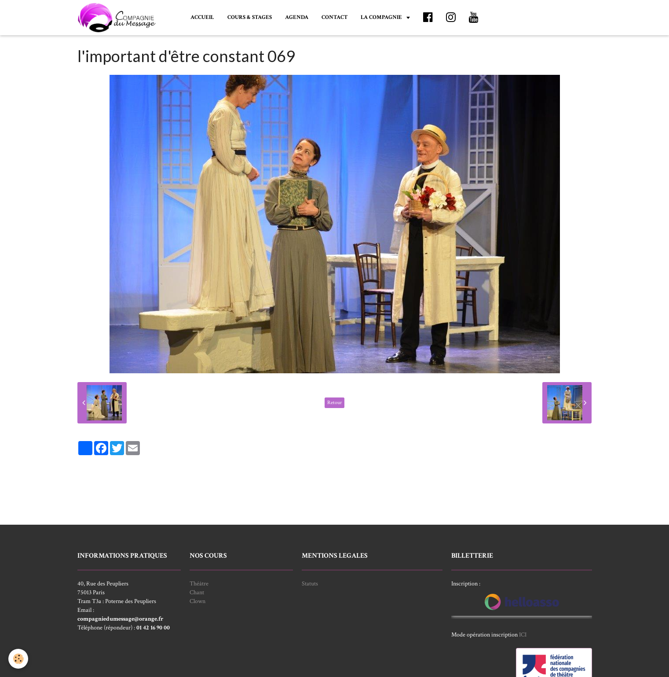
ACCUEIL (202, 17)
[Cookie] (19, 659)
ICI (522, 635)
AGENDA (296, 17)
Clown (197, 601)
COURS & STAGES (249, 17)
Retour (334, 402)
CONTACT (334, 17)
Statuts (310, 584)
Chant (197, 592)
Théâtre (199, 584)
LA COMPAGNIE (382, 17)
